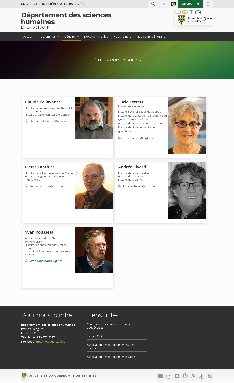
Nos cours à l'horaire (151, 36)
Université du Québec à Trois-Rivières (55, 4)
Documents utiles (96, 36)
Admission (190, 4)
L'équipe (70, 36)
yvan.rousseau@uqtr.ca (46, 261)
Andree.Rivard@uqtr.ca (139, 186)
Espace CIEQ (95, 336)
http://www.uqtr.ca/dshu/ (51, 341)
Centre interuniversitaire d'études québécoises (108, 325)
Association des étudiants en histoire (111, 357)
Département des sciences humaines (66, 18)
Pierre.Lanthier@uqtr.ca (46, 186)
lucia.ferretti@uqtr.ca (138, 138)
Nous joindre (122, 36)
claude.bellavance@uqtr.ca (48, 121)
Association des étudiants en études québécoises (110, 346)
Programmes (47, 36)
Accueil (28, 36)
